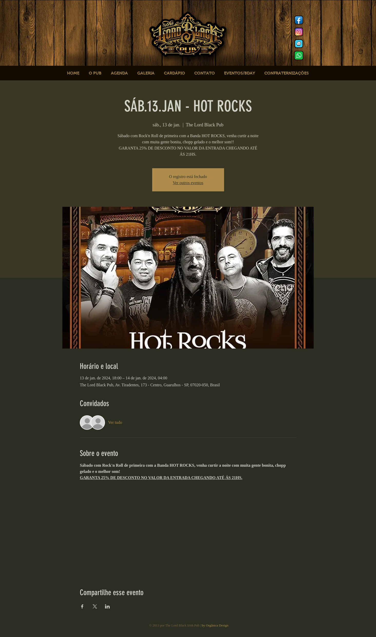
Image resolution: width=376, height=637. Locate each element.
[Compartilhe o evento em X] (94, 606)
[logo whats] (298, 55)
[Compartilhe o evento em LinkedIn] (107, 606)
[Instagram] (298, 31)
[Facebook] (298, 20)
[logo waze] (298, 43)
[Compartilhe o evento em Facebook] (82, 606)
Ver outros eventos (188, 183)
